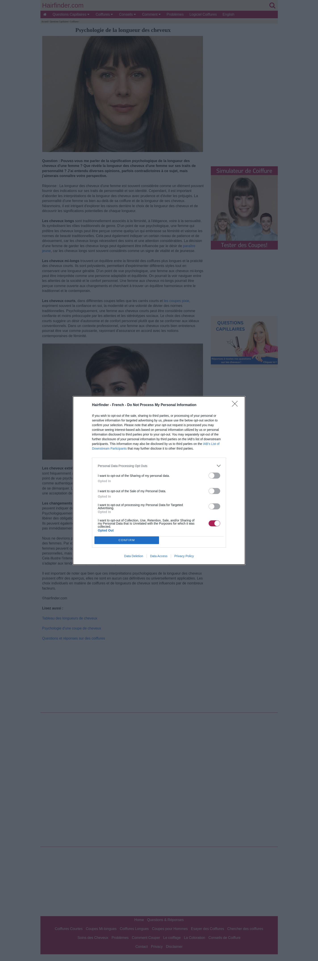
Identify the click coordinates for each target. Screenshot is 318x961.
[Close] (236, 405)
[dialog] (159, 480)
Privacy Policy (184, 556)
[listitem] (159, 465)
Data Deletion (133, 556)
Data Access (158, 556)
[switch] (214, 476)
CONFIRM (126, 540)
